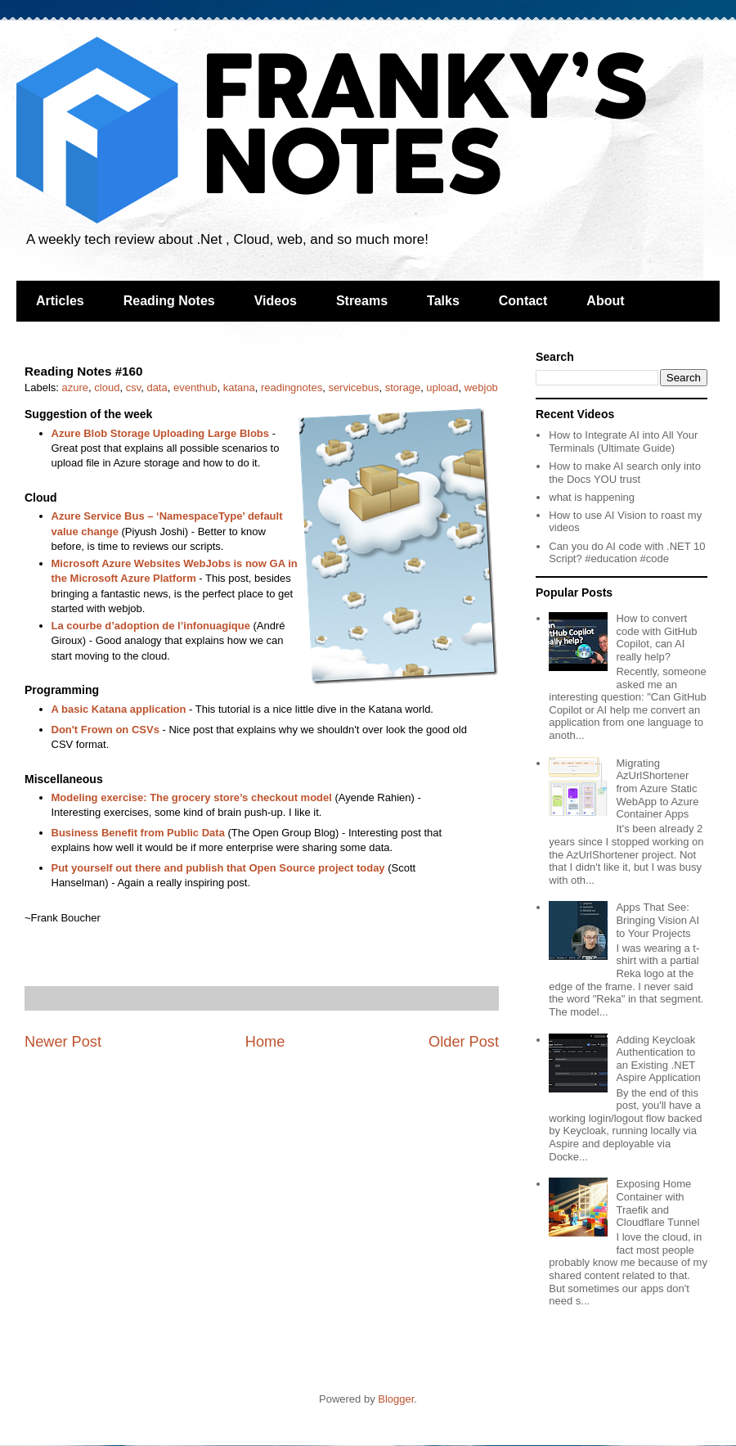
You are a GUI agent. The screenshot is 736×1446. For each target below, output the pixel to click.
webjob (481, 387)
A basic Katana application (119, 709)
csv (133, 387)
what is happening (592, 497)
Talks (443, 301)
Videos (275, 301)
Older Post (464, 1042)
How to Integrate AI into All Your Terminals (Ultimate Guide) (623, 441)
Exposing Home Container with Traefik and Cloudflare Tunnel (657, 1203)
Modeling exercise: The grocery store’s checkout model (192, 797)
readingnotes (291, 387)
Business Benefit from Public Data (138, 833)
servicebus (353, 387)
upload (442, 387)
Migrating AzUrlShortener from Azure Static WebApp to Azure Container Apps (657, 788)
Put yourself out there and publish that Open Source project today (218, 868)
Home (265, 1042)
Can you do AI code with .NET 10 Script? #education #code (627, 552)
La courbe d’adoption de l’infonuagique (151, 625)
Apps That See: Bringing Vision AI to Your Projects (657, 920)
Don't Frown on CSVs (105, 729)
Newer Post (63, 1042)
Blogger (396, 1399)
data (156, 387)
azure (75, 387)
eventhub (195, 387)
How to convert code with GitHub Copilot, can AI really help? (656, 637)
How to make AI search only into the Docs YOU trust (625, 472)
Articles (60, 301)
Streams (362, 301)
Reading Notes (169, 301)
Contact (523, 301)
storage (402, 387)
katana (239, 387)
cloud (106, 387)
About (605, 301)
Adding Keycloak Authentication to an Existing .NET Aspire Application (658, 1059)
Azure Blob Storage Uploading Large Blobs (161, 433)
